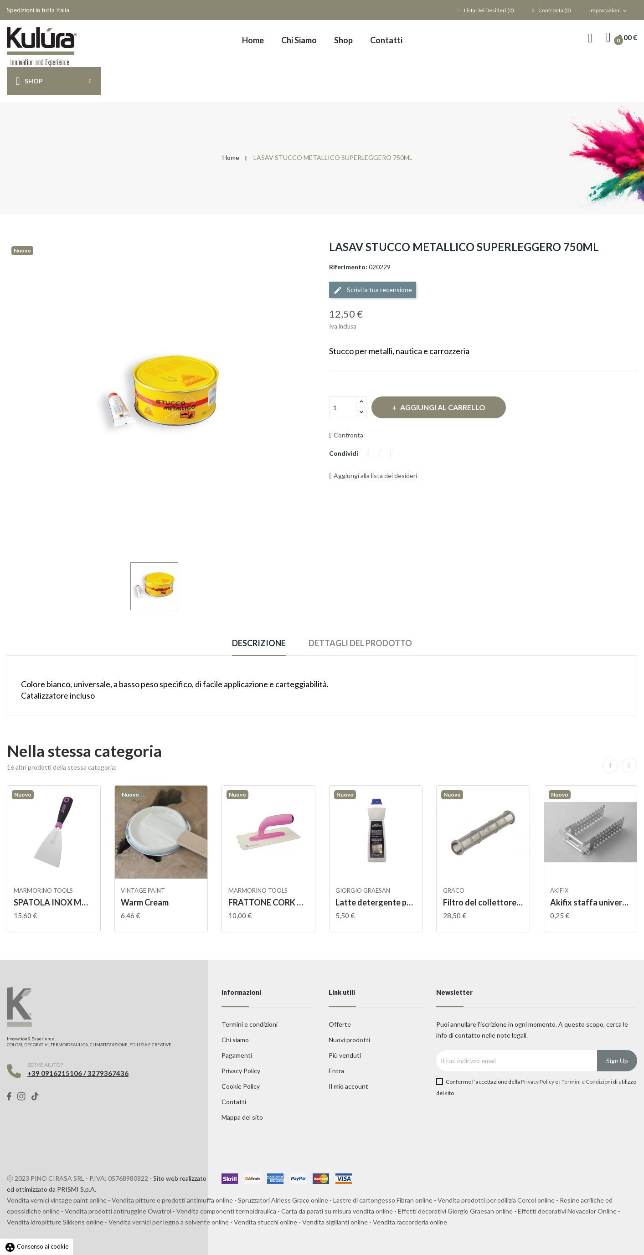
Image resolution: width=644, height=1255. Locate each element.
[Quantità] (342, 407)
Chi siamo (235, 1040)
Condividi (369, 453)
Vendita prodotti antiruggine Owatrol (118, 1211)
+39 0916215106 (54, 1073)
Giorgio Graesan (363, 891)
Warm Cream (146, 902)
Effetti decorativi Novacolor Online (567, 1211)
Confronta (346, 435)
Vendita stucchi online (265, 1222)
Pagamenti (237, 1055)
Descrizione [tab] (256, 643)
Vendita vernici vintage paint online (57, 1200)
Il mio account (348, 1086)
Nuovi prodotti (349, 1040)
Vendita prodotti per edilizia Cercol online (496, 1200)
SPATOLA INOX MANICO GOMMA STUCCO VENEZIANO (53, 902)
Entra (336, 1071)
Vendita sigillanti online (335, 1222)
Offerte (340, 1024)
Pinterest (393, 453)
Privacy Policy (241, 1071)
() (486, 10)
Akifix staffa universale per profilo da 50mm (590, 902)
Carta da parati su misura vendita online (337, 1211)
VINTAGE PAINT (144, 891)
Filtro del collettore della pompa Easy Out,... (483, 902)
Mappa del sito (242, 1117)
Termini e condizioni (250, 1024)
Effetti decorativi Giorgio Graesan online (455, 1211)
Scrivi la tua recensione (372, 290)
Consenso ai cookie (36, 1246)
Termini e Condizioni (587, 1081)
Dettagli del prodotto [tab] (363, 643)
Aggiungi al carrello (446, 407)
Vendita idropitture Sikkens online (55, 1222)
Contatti (234, 1102)
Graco (454, 891)
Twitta (381, 453)
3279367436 (108, 1073)
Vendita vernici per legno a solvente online (168, 1222)
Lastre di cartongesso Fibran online (383, 1200)
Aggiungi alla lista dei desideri (373, 475)
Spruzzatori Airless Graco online (283, 1200)
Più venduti (345, 1055)
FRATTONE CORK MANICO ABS (268, 902)
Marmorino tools (43, 891)
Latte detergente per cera (376, 902)
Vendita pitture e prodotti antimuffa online (172, 1200)
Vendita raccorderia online (410, 1222)
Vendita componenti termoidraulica (226, 1211)
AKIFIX (560, 891)
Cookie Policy (241, 1086)
